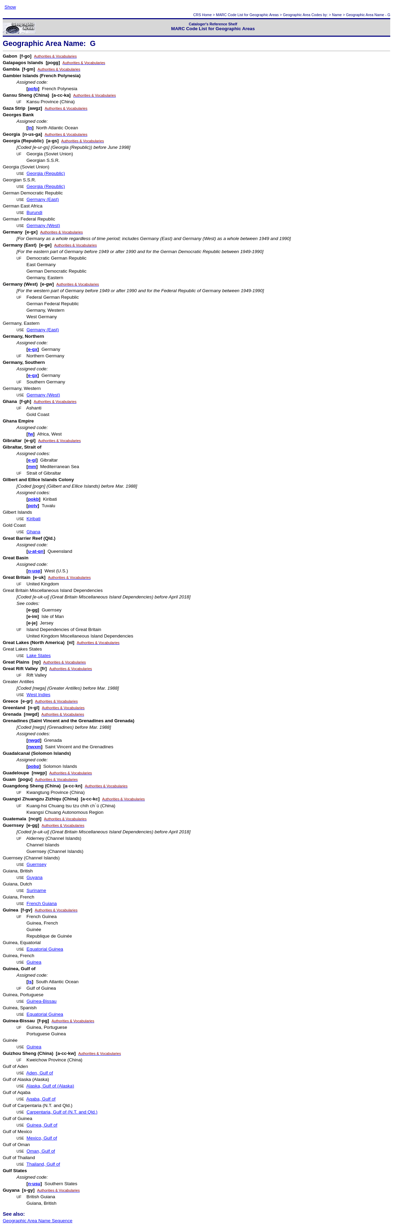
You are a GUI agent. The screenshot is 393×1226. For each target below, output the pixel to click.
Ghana (33, 531)
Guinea (33, 962)
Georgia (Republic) (45, 173)
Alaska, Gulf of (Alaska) (50, 1085)
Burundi (34, 212)
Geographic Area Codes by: (305, 15)
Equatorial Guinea (44, 949)
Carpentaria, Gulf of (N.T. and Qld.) (61, 1112)
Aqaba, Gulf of (41, 1099)
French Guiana (41, 903)
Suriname (36, 890)
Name (337, 15)
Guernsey (36, 864)
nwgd (34, 740)
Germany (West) (43, 225)
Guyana (34, 877)
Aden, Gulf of (39, 1072)
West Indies (38, 694)
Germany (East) (42, 199)
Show (10, 7)
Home (206, 15)
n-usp (34, 570)
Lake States (38, 655)
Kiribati (33, 518)
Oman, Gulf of (40, 1151)
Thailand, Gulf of (43, 1164)
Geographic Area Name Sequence (37, 1220)
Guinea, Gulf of (41, 1125)
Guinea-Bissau (41, 1001)
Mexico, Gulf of (41, 1138)
